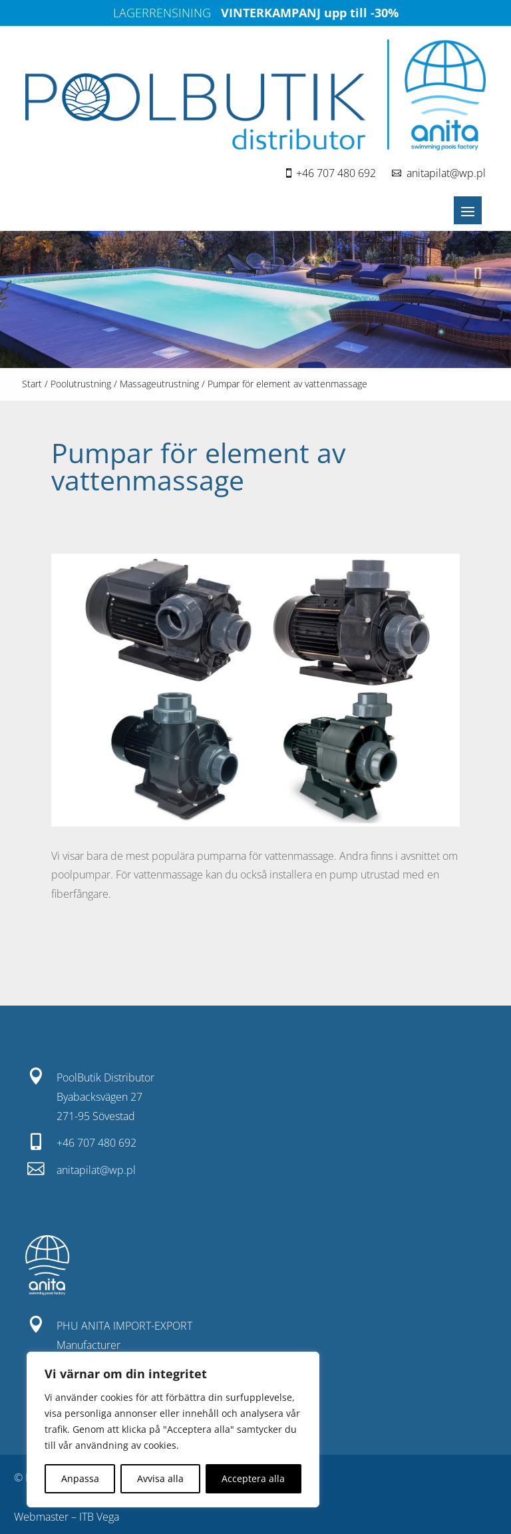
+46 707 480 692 (336, 173)
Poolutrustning (81, 383)
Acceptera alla (253, 1478)
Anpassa (80, 1478)
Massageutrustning (159, 383)
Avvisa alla (160, 1478)
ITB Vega (99, 1516)
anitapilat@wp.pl (446, 173)
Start (32, 383)
